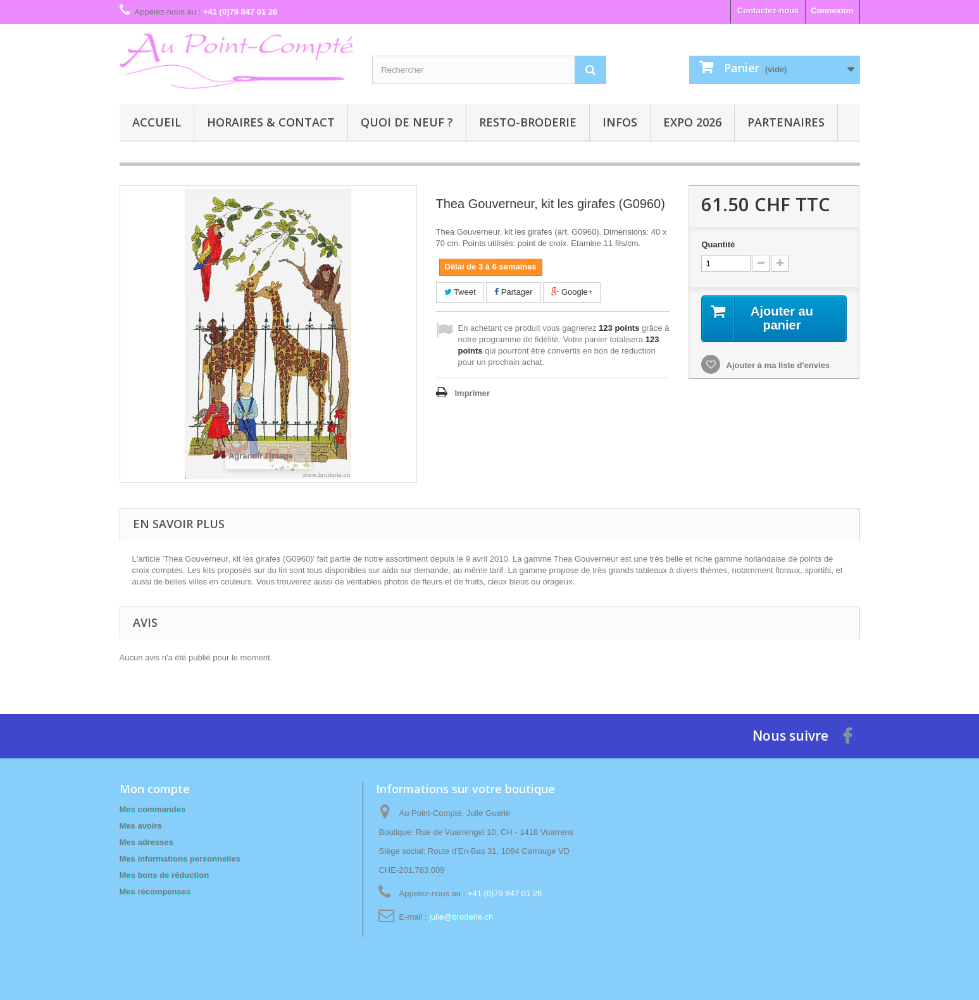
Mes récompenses (155, 891)
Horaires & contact (271, 122)
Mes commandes (153, 809)
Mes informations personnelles (180, 858)
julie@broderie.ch (461, 917)
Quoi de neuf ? (407, 122)
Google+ (571, 292)
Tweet (460, 292)
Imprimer (472, 393)
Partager (513, 292)
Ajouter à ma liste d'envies (777, 365)
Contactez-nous (768, 10)
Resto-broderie (528, 122)
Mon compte (155, 788)
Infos (619, 122)
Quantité (718, 244)
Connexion (832, 10)
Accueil (156, 122)
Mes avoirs (141, 825)
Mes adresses (146, 842)
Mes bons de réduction (164, 875)
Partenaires (786, 122)
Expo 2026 (692, 122)
